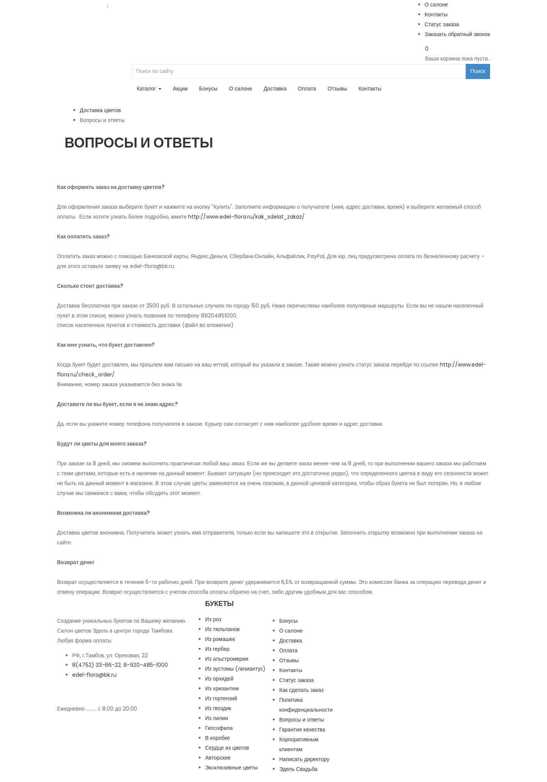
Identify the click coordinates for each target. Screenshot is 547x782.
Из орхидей (219, 678)
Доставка (275, 88)
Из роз (213, 619)
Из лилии (216, 718)
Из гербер (217, 649)
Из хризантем (222, 688)
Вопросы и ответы (301, 719)
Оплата (307, 88)
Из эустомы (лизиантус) (235, 669)
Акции (180, 88)
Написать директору (304, 759)
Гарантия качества (302, 729)
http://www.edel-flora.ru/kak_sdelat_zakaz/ (246, 216)
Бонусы (208, 88)
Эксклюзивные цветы (231, 767)
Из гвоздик (218, 708)
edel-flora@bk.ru (94, 675)
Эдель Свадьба (298, 769)
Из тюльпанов (222, 629)
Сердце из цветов (227, 748)
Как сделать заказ (301, 690)
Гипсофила (218, 728)
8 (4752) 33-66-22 (82, 4)
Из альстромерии (226, 659)
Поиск (477, 71)
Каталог (149, 88)
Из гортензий (221, 698)
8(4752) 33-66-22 (96, 665)
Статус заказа (442, 24)
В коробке (217, 738)
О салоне (436, 4)
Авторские (218, 757)
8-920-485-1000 (132, 4)
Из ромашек (220, 639)
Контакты (436, 14)
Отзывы (337, 88)
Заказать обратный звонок (457, 34)
